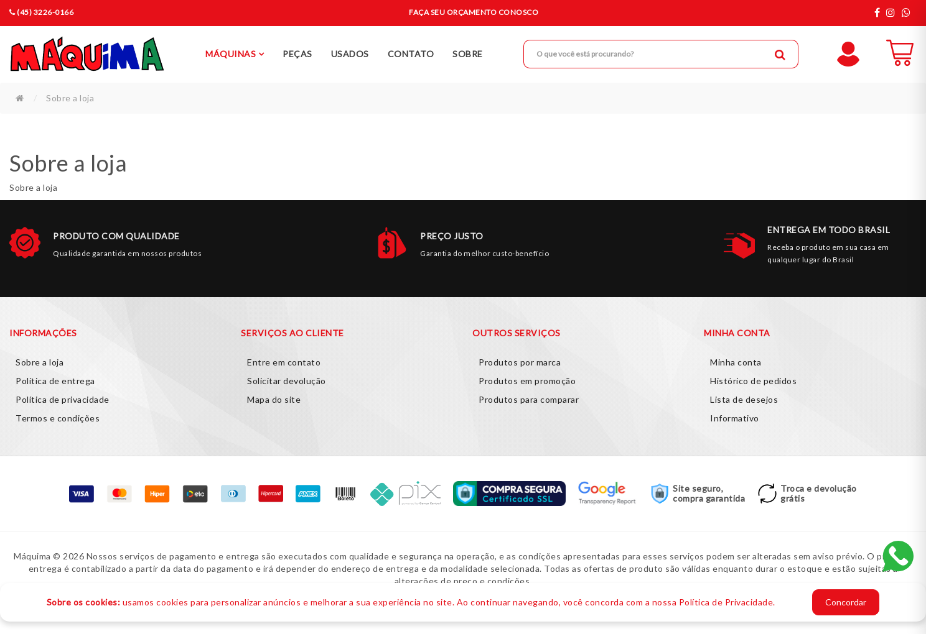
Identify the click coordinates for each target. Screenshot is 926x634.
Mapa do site (274, 399)
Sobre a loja (70, 98)
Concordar (845, 602)
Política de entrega (55, 380)
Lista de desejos (744, 399)
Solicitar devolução (286, 380)
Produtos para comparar (529, 399)
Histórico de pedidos (753, 380)
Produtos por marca (520, 362)
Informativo (734, 418)
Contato (411, 53)
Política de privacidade (63, 399)
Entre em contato (283, 362)
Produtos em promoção (527, 380)
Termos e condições (58, 418)
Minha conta (736, 362)
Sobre (467, 53)
